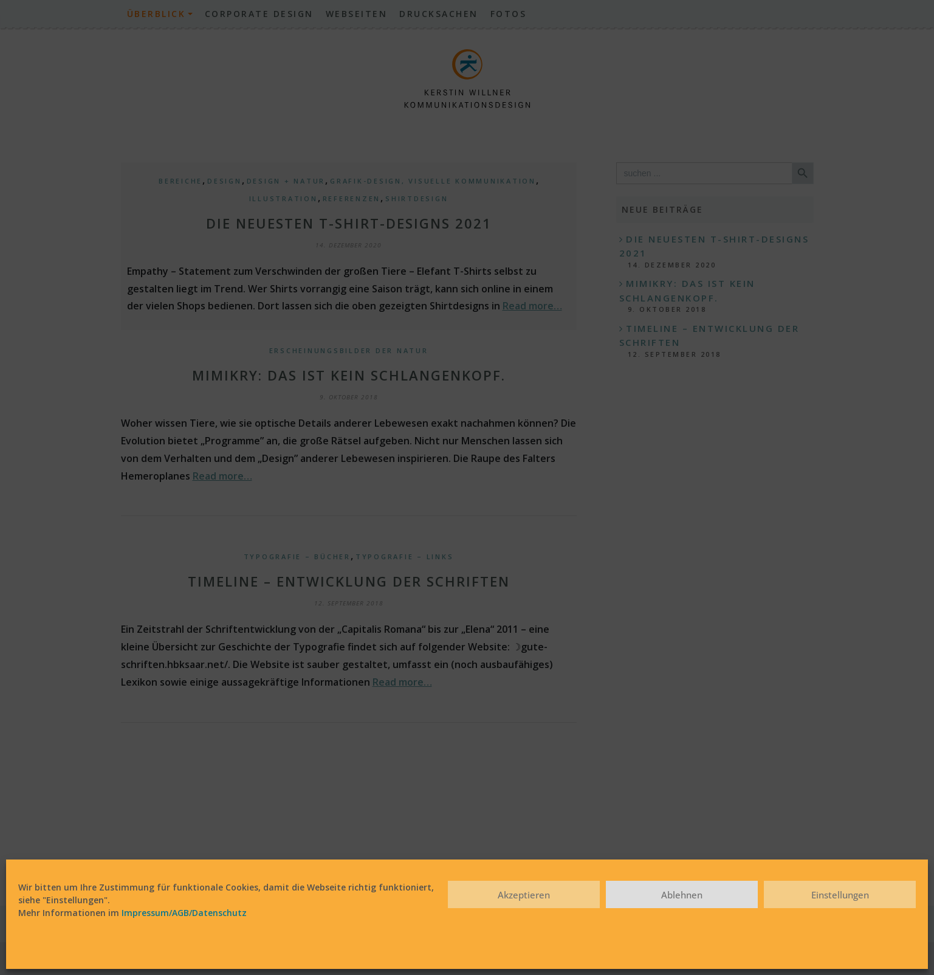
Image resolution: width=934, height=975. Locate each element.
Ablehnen (681, 895)
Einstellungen (840, 895)
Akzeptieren (524, 895)
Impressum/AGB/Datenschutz (184, 912)
